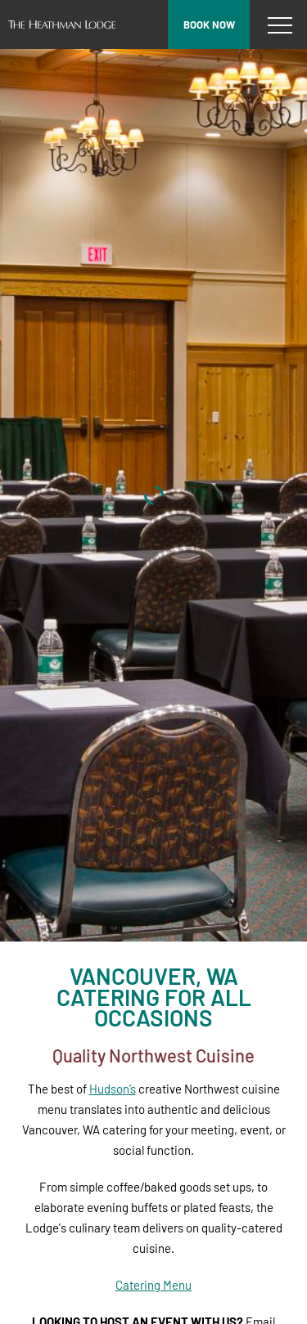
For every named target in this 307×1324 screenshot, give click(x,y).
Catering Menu (153, 1284)
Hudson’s (112, 1088)
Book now (209, 24)
